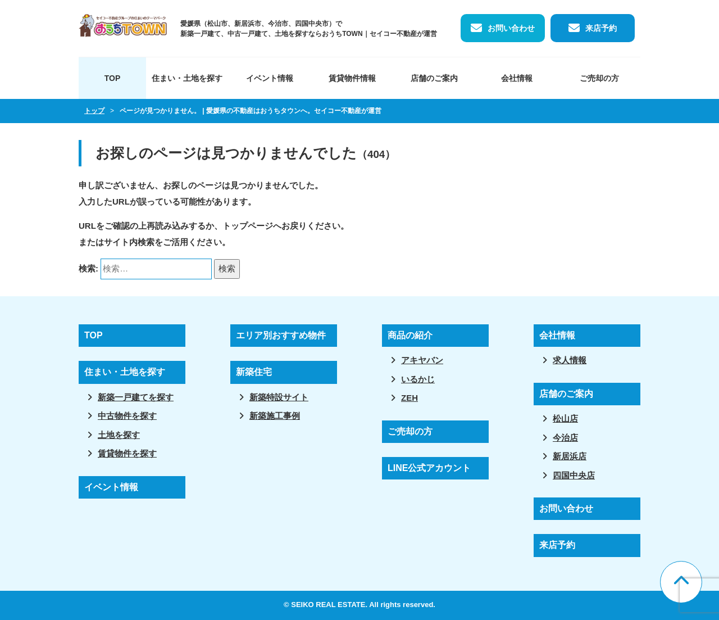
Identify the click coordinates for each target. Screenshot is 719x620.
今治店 (565, 437)
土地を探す (119, 435)
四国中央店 (574, 475)
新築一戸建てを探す (136, 397)
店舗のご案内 (434, 78)
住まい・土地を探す (187, 78)
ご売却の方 (599, 78)
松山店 (565, 418)
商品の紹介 (410, 335)
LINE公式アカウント (429, 468)
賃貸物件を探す (127, 453)
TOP (112, 78)
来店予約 (601, 28)
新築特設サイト (278, 397)
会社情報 (517, 78)
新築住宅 (254, 372)
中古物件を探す (127, 415)
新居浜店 (569, 456)
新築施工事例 (274, 415)
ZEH (409, 397)
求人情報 (569, 360)
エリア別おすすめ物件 (281, 335)
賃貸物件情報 (352, 78)
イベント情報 (269, 78)
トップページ (247, 225)
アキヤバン (422, 360)
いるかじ (418, 379)
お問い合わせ (511, 28)
